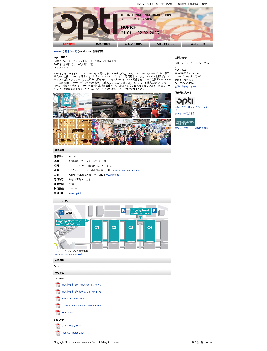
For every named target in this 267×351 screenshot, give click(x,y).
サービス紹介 (168, 4)
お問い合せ (207, 4)
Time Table (67, 312)
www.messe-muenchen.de (128, 170)
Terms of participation (73, 298)
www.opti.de (75, 193)
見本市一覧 (152, 4)
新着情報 (182, 4)
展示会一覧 (197, 342)
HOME (140, 4)
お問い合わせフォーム (186, 86)
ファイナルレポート (72, 325)
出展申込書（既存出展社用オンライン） (83, 284)
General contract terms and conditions (82, 305)
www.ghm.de (112, 174)
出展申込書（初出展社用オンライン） (82, 291)
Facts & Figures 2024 (73, 332)
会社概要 (194, 4)
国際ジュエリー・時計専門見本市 (191, 126)
